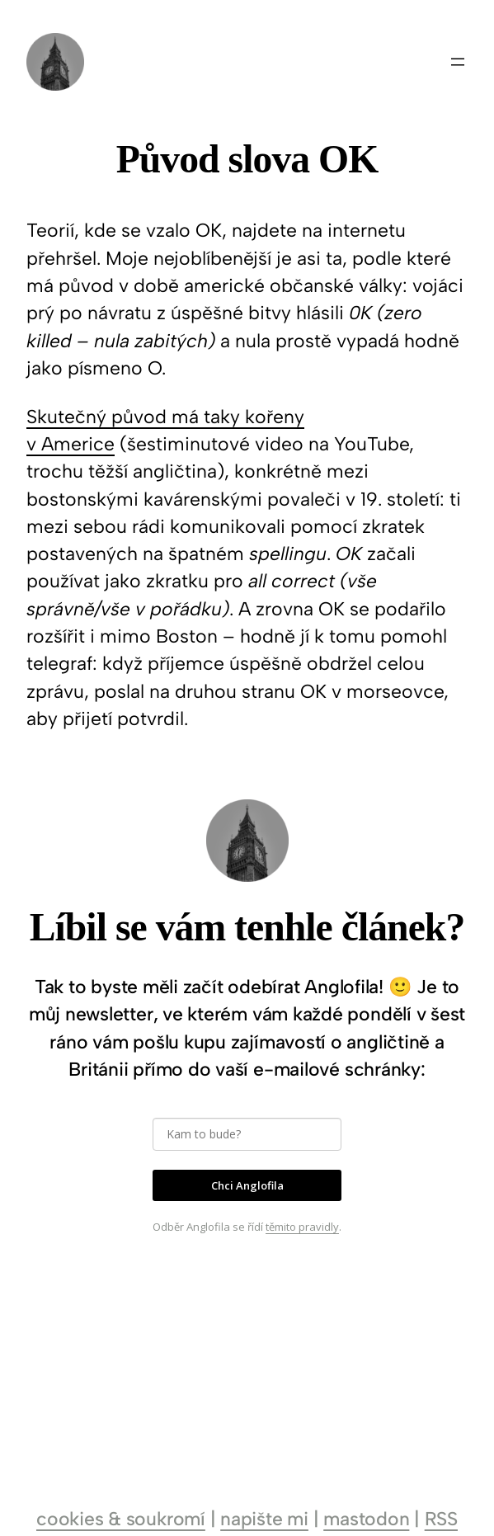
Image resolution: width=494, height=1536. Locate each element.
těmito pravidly (302, 1226)
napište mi (264, 1518)
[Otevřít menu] (458, 62)
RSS (441, 1518)
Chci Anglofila (247, 1185)
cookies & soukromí (120, 1518)
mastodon (366, 1518)
